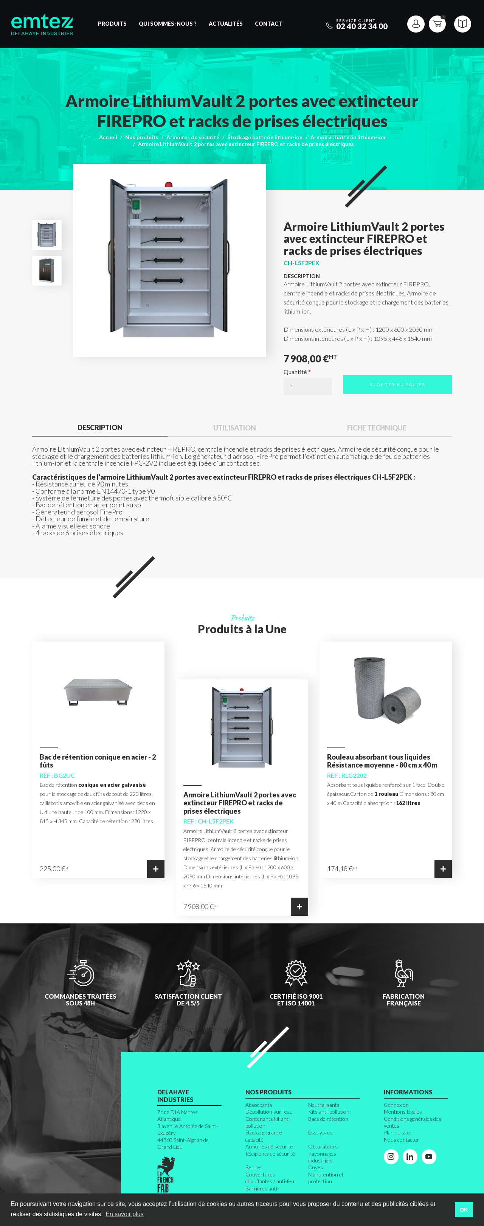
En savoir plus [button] (124, 1214)
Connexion (396, 1105)
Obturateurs (323, 1146)
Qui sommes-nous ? (168, 23)
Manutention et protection (326, 1177)
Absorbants (258, 1105)
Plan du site (397, 1132)
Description (100, 427)
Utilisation (234, 428)
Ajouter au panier (397, 384)
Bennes (254, 1167)
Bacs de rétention (328, 1119)
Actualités (226, 23)
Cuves (315, 1167)
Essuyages (320, 1132)
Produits (112, 23)
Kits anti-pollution (328, 1111)
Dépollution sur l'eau (269, 1111)
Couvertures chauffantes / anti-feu (269, 1177)
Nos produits (141, 137)
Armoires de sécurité (192, 137)
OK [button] (464, 1210)
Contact (268, 23)
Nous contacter (401, 1139)
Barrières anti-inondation (262, 1191)
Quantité (295, 371)
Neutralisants (324, 1105)
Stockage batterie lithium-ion (264, 137)
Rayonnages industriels (322, 1157)
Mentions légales (403, 1111)
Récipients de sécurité (270, 1153)
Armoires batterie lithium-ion (347, 137)
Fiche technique (376, 428)
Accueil (108, 137)
